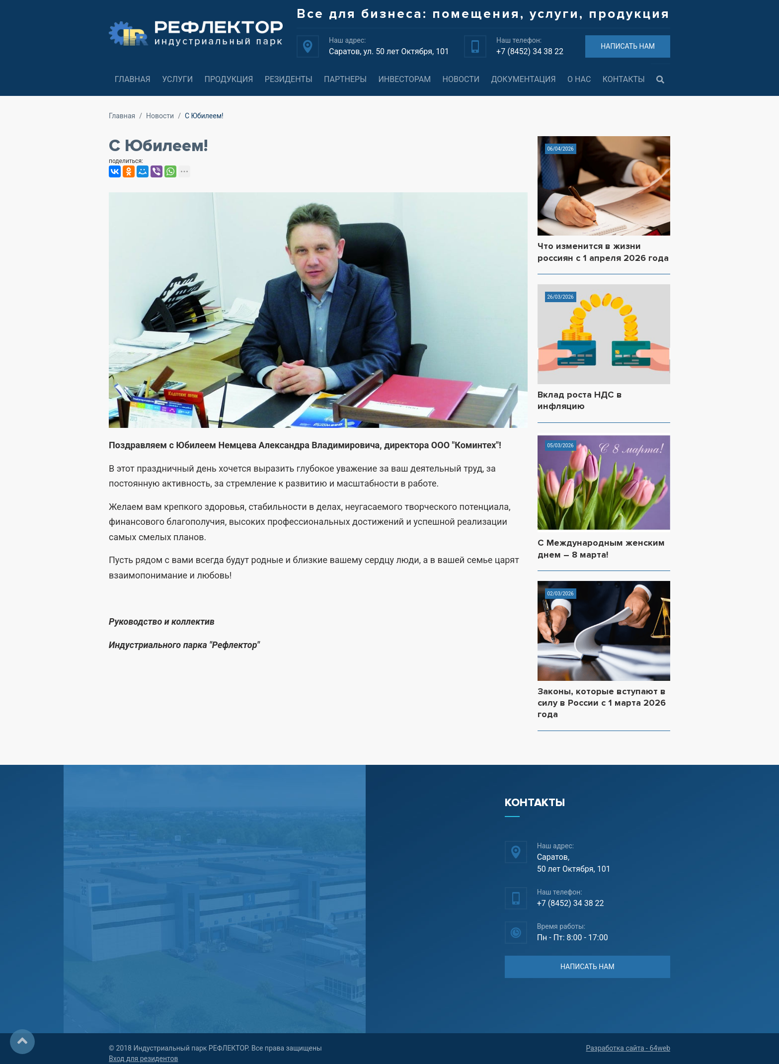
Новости (461, 79)
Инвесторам (404, 79)
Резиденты (288, 79)
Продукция (228, 79)
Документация (523, 79)
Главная (133, 79)
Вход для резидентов (143, 1059)
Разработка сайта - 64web (628, 1048)
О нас (579, 79)
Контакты (624, 79)
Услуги (177, 79)
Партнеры (345, 79)
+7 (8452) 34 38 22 (529, 51)
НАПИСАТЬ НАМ (628, 46)
